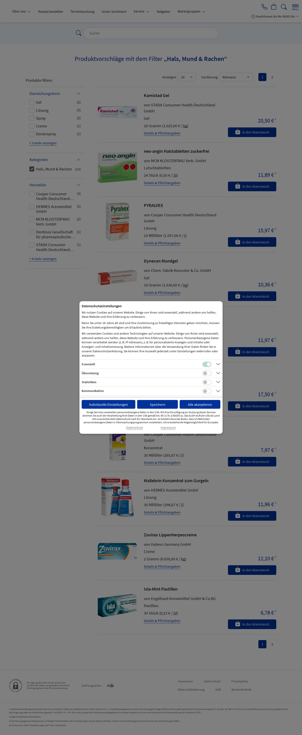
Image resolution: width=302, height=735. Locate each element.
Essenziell (88, 364)
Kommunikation (93, 391)
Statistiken (89, 382)
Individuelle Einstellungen (108, 404)
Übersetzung (90, 373)
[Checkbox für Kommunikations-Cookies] (206, 391)
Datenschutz (134, 428)
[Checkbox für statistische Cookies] (206, 382)
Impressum (168, 428)
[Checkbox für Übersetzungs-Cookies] (206, 373)
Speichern (157, 404)
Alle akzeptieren (200, 404)
